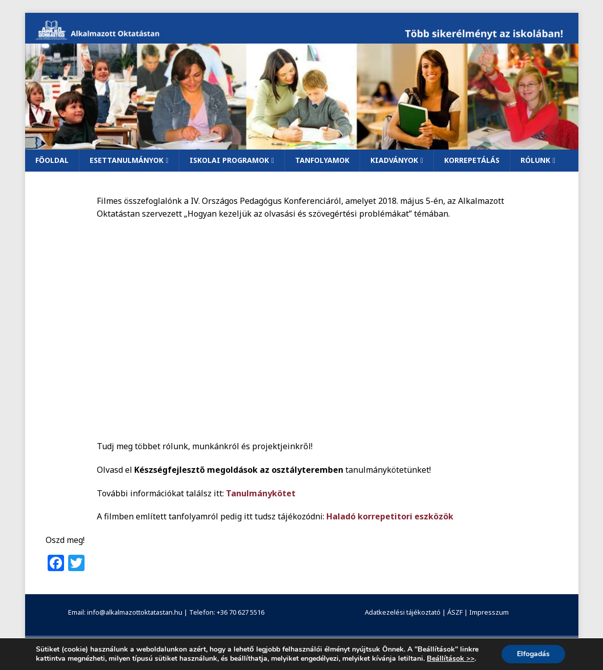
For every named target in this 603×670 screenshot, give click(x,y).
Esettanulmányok (126, 160)
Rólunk (535, 160)
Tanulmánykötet (261, 493)
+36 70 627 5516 (240, 612)
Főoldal (52, 160)
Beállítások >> (450, 658)
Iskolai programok (229, 160)
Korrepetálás (472, 160)
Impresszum (489, 612)
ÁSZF (455, 612)
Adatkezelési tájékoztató (403, 612)
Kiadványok (394, 160)
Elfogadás (533, 654)
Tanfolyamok (322, 160)
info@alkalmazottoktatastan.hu (134, 612)
